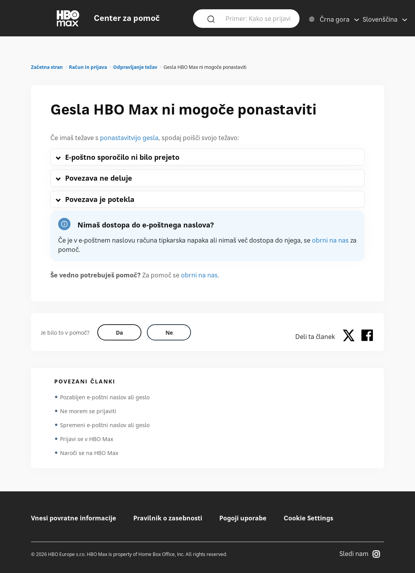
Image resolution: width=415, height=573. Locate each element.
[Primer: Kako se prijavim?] (258, 18)
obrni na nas (330, 240)
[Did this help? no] (169, 332)
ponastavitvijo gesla (129, 137)
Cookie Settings (308, 518)
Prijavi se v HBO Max (86, 439)
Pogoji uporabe (243, 518)
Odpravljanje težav (135, 67)
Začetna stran (47, 67)
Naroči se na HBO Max (89, 453)
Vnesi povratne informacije (73, 518)
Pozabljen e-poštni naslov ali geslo (105, 397)
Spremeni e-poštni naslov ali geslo (105, 425)
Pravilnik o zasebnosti (167, 518)
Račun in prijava (88, 67)
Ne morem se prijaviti (88, 411)
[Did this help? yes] (119, 332)
